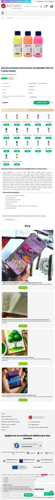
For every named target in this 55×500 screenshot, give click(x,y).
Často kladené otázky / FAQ (9, 419)
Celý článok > (23, 287)
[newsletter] (49, 493)
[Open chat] (51, 493)
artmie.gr (37, 476)
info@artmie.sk (34, 424)
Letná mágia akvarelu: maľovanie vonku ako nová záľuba (18, 357)
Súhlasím (28, 495)
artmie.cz (9, 474)
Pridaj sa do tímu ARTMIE (8, 424)
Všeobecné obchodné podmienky (10, 422)
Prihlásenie (40, 1)
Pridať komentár (10, 219)
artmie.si (32, 474)
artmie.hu (15, 474)
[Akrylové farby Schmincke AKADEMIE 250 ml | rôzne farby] (27, 43)
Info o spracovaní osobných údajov (38, 427)
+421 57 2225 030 (35, 422)
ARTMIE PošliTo (5, 427)
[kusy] (27, 102)
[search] (41, 7)
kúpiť (6, 125)
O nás (3, 414)
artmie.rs (26, 474)
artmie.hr (21, 474)
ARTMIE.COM (44, 474)
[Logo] (12, 6)
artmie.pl (37, 474)
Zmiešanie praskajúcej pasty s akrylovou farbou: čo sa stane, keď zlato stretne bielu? (25, 319)
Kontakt (3, 430)
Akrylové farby (10, 18)
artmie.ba (51, 474)
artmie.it (42, 476)
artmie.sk (4, 474)
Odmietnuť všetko (16, 495)
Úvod (3, 18)
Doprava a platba (6, 416)
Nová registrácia (50, 1)
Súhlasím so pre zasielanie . (35, 497)
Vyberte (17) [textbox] (33, 97)
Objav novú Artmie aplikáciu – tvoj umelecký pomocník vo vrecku (22, 283)
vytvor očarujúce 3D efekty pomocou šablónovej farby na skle (19, 395)
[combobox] (41, 97)
